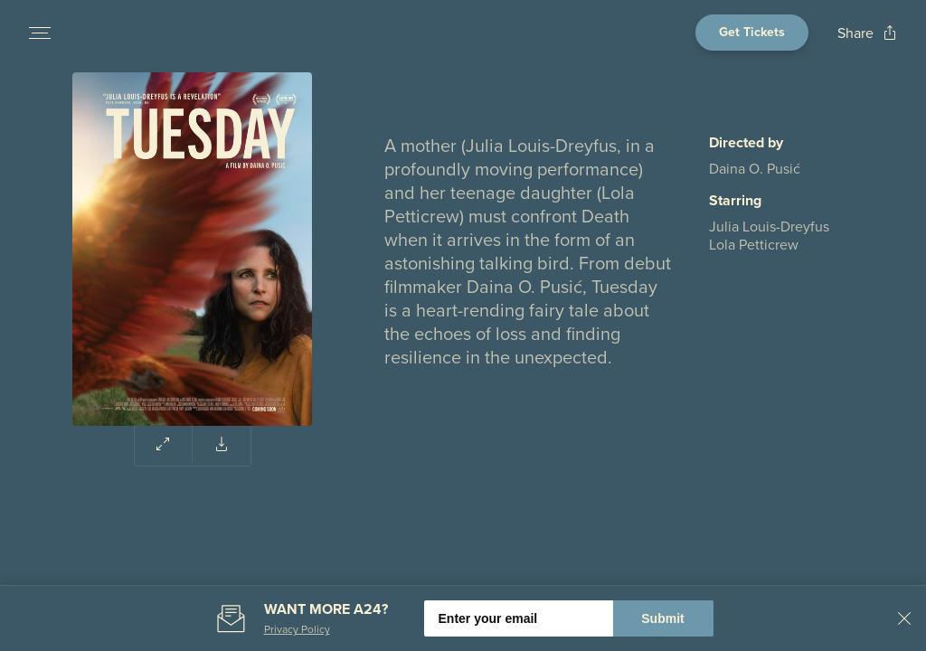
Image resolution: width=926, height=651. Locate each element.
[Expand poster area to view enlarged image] (164, 444)
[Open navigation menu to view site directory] (40, 32)
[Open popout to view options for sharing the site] (867, 33)
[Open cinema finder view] (751, 32)
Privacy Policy (297, 629)
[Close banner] (904, 618)
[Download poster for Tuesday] (221, 444)
